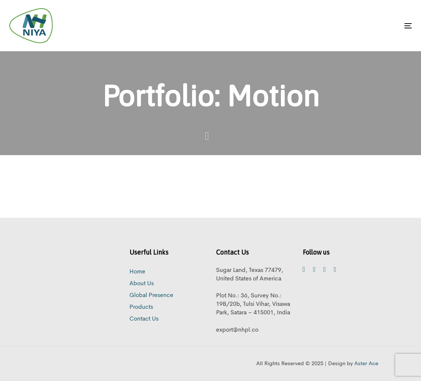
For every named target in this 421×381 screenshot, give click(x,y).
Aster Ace (366, 364)
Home (137, 272)
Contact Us (144, 319)
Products (141, 307)
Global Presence (151, 295)
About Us (141, 284)
